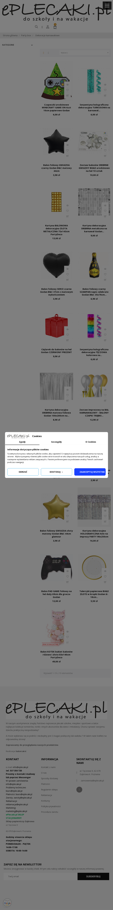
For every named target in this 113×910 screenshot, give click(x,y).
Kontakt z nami (48, 767)
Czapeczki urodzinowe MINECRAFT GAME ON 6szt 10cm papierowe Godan (56, 107)
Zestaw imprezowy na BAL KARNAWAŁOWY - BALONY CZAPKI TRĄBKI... (94, 412)
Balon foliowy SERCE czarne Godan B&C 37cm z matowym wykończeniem (56, 291)
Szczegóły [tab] (56, 441)
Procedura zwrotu (49, 812)
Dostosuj (56, 471)
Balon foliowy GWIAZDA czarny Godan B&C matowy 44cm (56, 167)
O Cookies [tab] (90, 441)
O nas (44, 772)
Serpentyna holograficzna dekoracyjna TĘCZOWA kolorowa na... (94, 352)
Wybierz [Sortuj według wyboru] (85, 52)
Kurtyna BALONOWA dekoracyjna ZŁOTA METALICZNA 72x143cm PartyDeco (56, 230)
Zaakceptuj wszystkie (92, 471)
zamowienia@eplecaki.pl (92, 780)
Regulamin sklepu (49, 789)
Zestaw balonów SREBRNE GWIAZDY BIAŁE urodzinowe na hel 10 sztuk (94, 167)
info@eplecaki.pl (20, 767)
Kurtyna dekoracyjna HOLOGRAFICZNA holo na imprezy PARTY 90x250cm (94, 533)
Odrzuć (23, 471)
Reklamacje (46, 795)
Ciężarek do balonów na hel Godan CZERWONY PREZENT (56, 351)
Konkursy (45, 800)
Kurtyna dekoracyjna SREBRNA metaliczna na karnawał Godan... (94, 228)
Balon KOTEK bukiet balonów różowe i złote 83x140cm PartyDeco (56, 654)
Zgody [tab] (22, 441)
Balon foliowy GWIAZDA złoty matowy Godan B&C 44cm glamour (56, 533)
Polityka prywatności (51, 806)
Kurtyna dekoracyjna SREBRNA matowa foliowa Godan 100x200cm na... (56, 412)
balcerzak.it (21, 751)
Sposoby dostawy (49, 778)
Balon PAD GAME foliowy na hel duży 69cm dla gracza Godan (56, 594)
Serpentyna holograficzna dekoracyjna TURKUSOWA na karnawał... (94, 107)
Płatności (45, 784)
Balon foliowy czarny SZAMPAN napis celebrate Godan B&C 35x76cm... (94, 291)
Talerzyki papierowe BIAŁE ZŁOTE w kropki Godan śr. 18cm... (94, 594)
